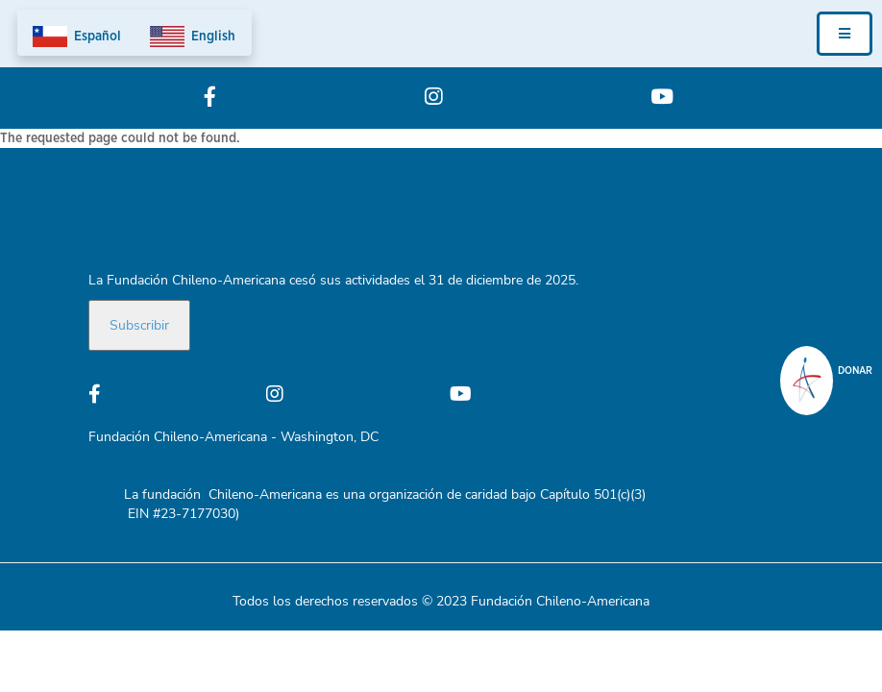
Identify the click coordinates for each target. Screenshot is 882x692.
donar (855, 370)
